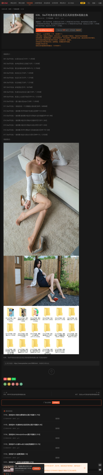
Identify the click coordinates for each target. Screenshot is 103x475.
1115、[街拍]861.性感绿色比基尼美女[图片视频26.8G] (71, 415)
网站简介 (63, 3)
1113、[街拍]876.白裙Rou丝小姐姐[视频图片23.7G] (70, 425)
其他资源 (47, 3)
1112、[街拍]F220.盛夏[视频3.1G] (16, 435)
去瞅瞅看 (36, 468)
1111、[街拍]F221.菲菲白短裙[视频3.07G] (67, 435)
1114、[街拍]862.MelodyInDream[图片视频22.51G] (22, 425)
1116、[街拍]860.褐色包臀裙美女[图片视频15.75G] (22, 415)
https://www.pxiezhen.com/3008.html (26, 363)
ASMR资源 (38, 3)
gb (5, 379)
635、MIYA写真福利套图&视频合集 (15, 394)
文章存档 (55, 3)
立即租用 (56, 402)
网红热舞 (22, 3)
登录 (53, 452)
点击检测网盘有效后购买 (45, 30)
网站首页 (14, 3)
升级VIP (78, 30)
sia (9, 379)
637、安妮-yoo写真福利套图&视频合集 (87, 394)
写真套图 (30, 3)
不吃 (13, 379)
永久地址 (71, 3)
